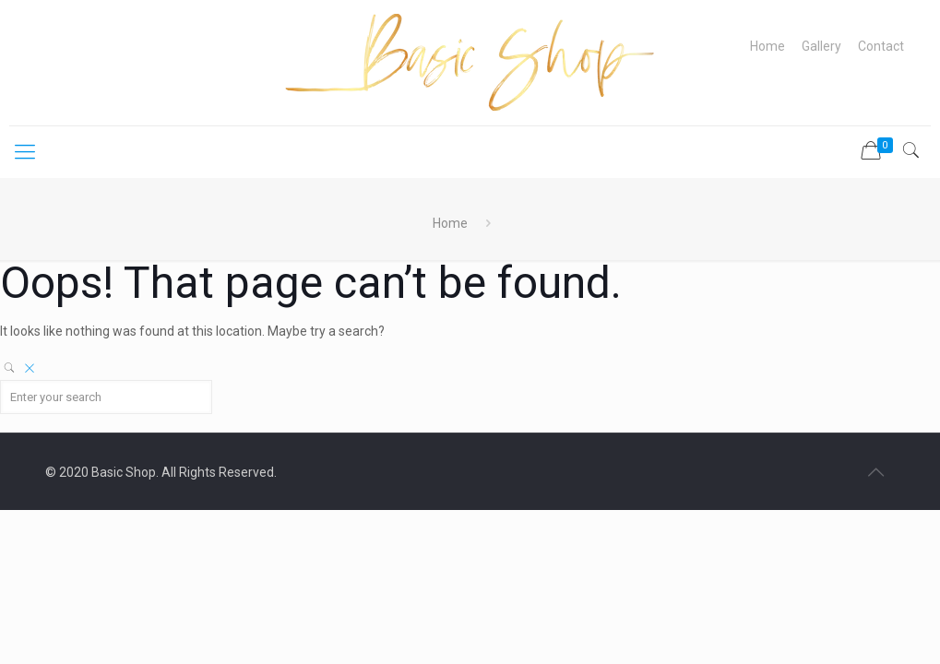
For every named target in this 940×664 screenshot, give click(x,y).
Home (767, 46)
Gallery (821, 46)
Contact (881, 46)
